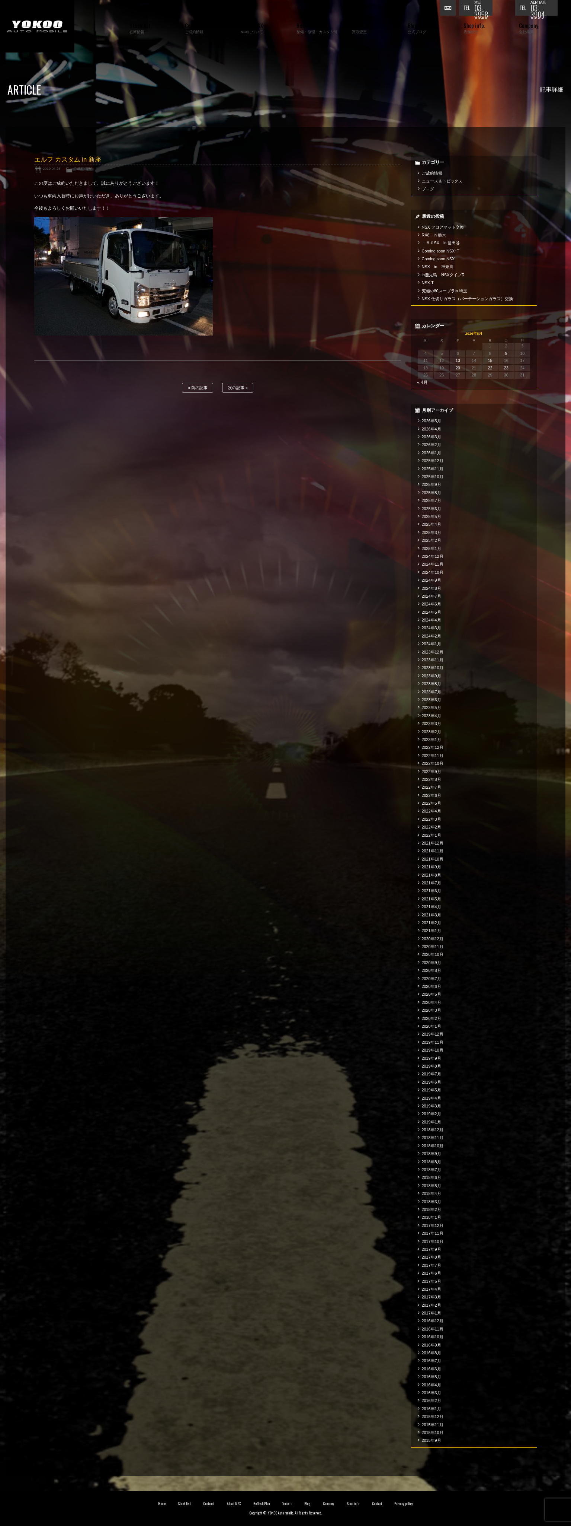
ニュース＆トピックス (442, 181)
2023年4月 (431, 715)
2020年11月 (432, 946)
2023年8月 (431, 683)
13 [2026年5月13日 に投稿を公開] (458, 360)
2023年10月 (432, 667)
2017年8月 (431, 1257)
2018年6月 (431, 1177)
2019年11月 (432, 1042)
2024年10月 (432, 572)
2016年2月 (431, 1400)
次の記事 (238, 387)
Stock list (184, 1503)
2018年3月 (431, 1201)
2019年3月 (431, 1106)
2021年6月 (431, 890)
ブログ (428, 189)
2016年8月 (431, 1353)
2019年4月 (431, 1098)
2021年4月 (431, 907)
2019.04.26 (52, 168)
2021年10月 (432, 859)
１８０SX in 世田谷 (441, 243)
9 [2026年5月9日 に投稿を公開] (506, 353)
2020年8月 (431, 970)
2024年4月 (431, 620)
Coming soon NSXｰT (440, 251)
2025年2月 (431, 540)
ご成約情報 (82, 168)
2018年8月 (431, 1162)
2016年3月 (431, 1392)
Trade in (287, 1503)
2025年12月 (432, 460)
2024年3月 (431, 628)
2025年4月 (431, 524)
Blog (307, 1503)
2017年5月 (431, 1281)
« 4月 (422, 382)
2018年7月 (431, 1169)
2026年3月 (431, 437)
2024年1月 (431, 644)
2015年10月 (432, 1432)
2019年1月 (431, 1122)
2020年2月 (431, 1018)
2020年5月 (431, 994)
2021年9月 (431, 867)
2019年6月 (431, 1082)
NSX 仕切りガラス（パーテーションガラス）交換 (467, 298)
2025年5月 (431, 516)
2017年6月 (431, 1273)
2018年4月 (431, 1193)
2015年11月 (432, 1424)
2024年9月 (431, 580)
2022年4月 (431, 811)
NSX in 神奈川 (437, 266)
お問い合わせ (449, 9)
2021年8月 (431, 875)
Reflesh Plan (261, 1503)
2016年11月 (432, 1329)
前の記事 (198, 387)
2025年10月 (432, 476)
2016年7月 (431, 1360)
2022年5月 (431, 803)
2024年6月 (431, 604)
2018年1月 (431, 1217)
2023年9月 (431, 676)
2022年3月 (431, 819)
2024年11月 (432, 564)
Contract (208, 1503)
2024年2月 (431, 636)
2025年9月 (431, 484)
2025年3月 (431, 532)
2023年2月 (431, 731)
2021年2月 (431, 923)
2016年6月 (431, 1369)
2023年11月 (432, 660)
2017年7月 (431, 1265)
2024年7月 (431, 596)
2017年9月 (431, 1249)
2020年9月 (431, 962)
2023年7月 (431, 692)
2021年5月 (431, 899)
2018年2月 (431, 1209)
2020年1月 (431, 1026)
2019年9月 (431, 1058)
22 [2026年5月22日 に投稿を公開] (490, 368)
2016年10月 (432, 1337)
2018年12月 (432, 1130)
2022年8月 (431, 779)
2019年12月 (432, 1034)
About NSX (234, 1503)
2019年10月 (432, 1050)
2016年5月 (431, 1376)
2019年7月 (431, 1074)
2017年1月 (431, 1313)
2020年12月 (432, 939)
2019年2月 (431, 1114)
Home (162, 1503)
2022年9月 (431, 771)
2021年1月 (431, 930)
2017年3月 (431, 1297)
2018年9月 (431, 1153)
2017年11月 (432, 1233)
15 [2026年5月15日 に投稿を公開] (490, 360)
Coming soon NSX (438, 259)
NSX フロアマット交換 (443, 227)
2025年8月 (431, 492)
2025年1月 (431, 548)
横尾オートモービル (37, 26)
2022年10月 (432, 763)
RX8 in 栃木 (434, 235)
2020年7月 (431, 978)
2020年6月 (431, 986)
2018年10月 (432, 1146)
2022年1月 (431, 835)
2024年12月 (432, 556)
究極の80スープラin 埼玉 (444, 291)
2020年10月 (432, 954)
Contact (377, 1503)
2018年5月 (431, 1185)
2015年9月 (431, 1440)
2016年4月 (431, 1385)
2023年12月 (432, 652)
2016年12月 (432, 1321)
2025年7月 (431, 500)
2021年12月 (432, 843)
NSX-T (428, 282)
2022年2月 (431, 827)
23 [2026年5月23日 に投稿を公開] (506, 368)
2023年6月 (431, 699)
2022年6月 (431, 795)
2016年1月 (431, 1408)
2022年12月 (432, 747)
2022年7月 (431, 787)
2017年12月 (432, 1225)
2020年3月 (431, 1010)
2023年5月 (431, 707)
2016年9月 (431, 1345)
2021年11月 (432, 851)
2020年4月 (431, 1002)
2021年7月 (431, 883)
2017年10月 (432, 1241)
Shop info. (353, 1503)
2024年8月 (431, 588)
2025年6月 (431, 508)
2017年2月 (431, 1305)
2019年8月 (431, 1066)
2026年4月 (431, 429)
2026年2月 (431, 444)
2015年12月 (432, 1416)
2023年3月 (431, 723)
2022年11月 (432, 755)
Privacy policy (403, 1503)
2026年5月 (431, 421)
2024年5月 (431, 612)
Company (328, 1503)
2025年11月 (432, 469)
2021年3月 (431, 915)
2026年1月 (431, 453)
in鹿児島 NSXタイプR (443, 275)
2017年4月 (431, 1289)
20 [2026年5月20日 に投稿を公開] (458, 368)
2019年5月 (431, 1090)
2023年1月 (431, 739)
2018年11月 (432, 1137)
